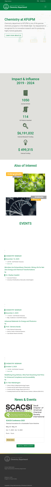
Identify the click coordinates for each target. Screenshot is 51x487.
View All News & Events (25, 446)
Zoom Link (9, 263)
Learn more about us (13, 35)
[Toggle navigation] (45, 6)
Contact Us (42, 1)
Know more (10, 440)
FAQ (38, 1)
